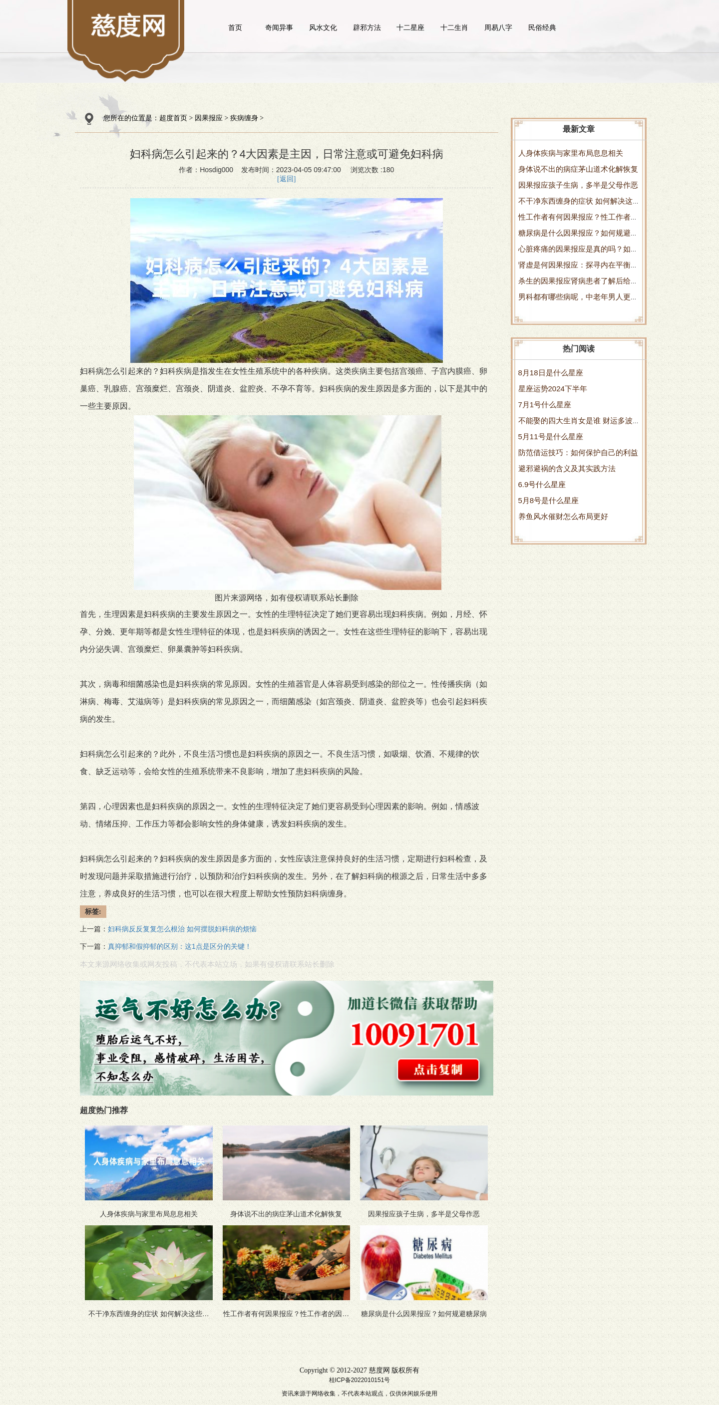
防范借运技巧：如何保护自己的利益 (578, 452)
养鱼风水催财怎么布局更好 (563, 516)
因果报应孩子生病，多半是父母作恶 (578, 185)
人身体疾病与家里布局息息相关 (570, 153)
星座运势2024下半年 (552, 388)
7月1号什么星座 (545, 404)
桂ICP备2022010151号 (359, 1380)
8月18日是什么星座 (550, 372)
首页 (235, 27)
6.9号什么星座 (542, 484)
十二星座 (410, 27)
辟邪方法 (367, 27)
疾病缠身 (244, 118)
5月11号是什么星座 (550, 436)
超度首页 (173, 118)
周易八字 (498, 27)
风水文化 (323, 27)
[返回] (286, 179)
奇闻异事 (279, 27)
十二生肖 (454, 27)
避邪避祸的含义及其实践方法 (567, 468)
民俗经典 (542, 27)
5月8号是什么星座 (548, 500)
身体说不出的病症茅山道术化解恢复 (578, 169)
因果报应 (209, 118)
